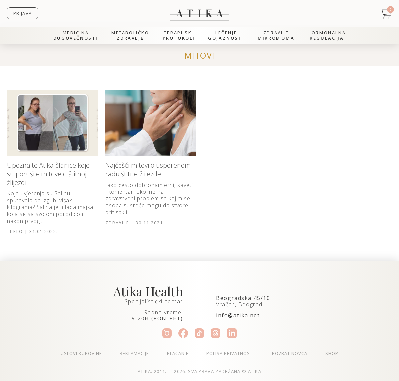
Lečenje (226, 35)
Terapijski (179, 35)
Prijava (22, 13)
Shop (331, 353)
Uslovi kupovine (81, 353)
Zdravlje (276, 35)
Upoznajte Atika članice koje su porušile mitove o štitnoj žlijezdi (48, 174)
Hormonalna (327, 35)
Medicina (75, 35)
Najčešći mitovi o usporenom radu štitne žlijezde (148, 169)
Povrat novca (289, 353)
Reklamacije (134, 353)
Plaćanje (178, 353)
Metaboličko (130, 35)
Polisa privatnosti (230, 353)
